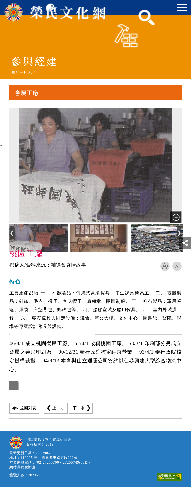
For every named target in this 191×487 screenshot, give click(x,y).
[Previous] (12, 238)
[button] (12, 233)
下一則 (79, 408)
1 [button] (14, 385)
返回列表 (28, 408)
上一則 (58, 408)
